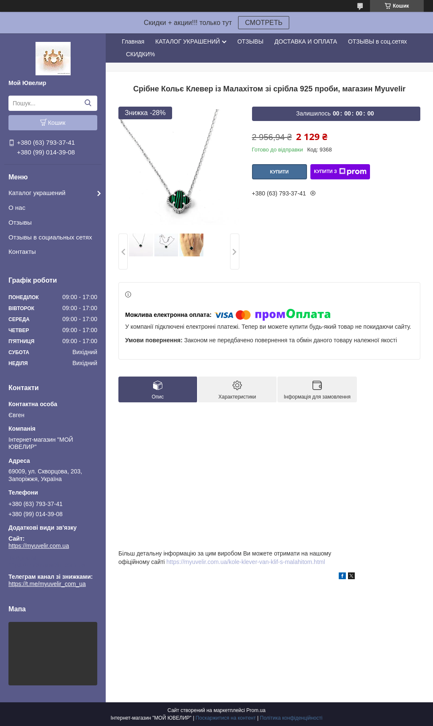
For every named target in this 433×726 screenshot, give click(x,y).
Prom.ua (256, 710)
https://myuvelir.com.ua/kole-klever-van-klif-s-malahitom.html (246, 561)
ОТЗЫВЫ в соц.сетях (377, 41)
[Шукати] (87, 103)
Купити (279, 171)
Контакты (22, 251)
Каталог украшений (37, 192)
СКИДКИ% (140, 54)
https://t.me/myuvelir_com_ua (47, 564)
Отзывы (20, 222)
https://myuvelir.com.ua (38, 545)
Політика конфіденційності (291, 718)
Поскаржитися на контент (226, 718)
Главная (133, 41)
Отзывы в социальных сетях (50, 237)
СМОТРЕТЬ (263, 22)
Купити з (340, 172)
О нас (16, 207)
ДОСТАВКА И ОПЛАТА (305, 41)
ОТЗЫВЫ (250, 41)
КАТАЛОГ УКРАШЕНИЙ (187, 41)
